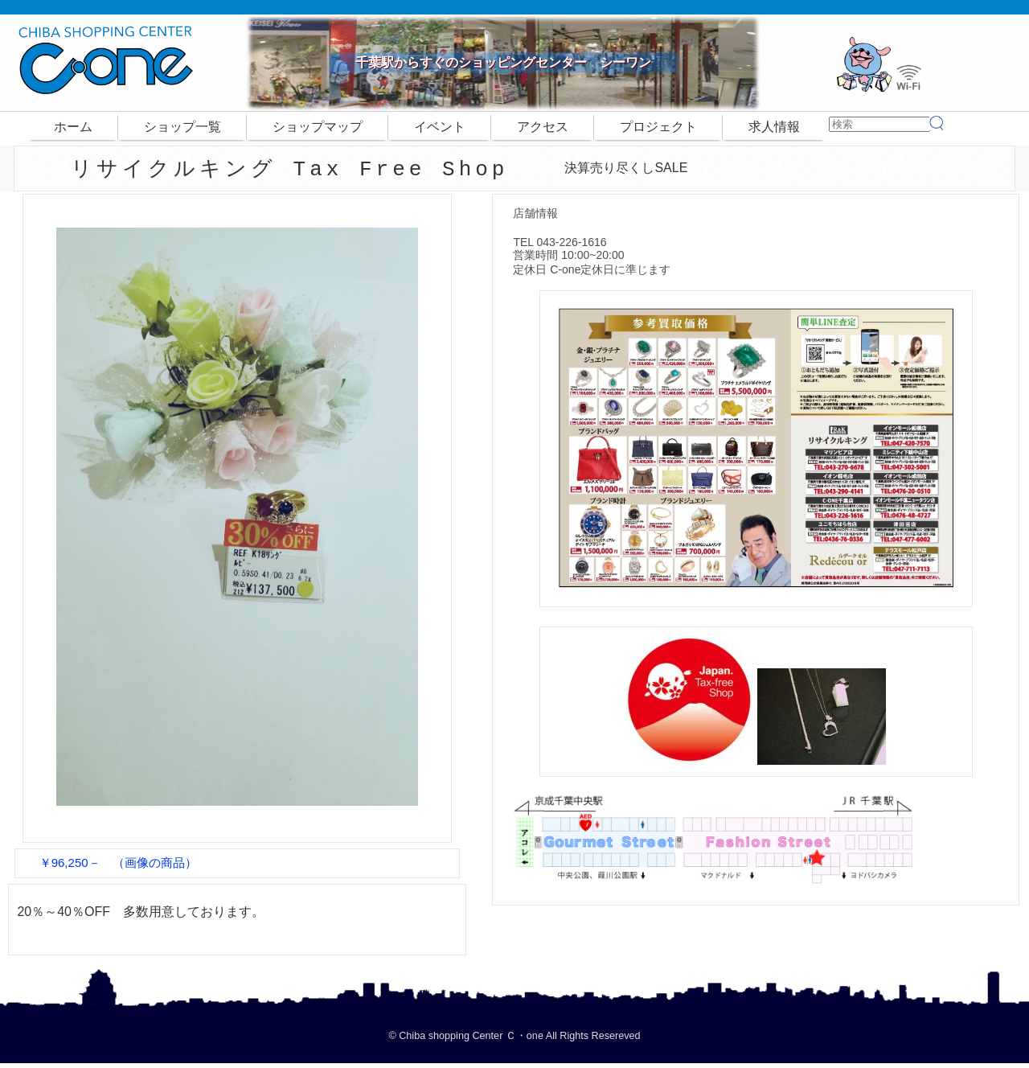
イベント (439, 127)
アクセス (542, 127)
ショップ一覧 (182, 127)
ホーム (73, 127)
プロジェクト (658, 127)
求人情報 (774, 127)
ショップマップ (318, 127)
